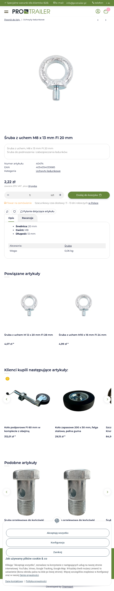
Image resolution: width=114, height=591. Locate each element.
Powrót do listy (12, 19)
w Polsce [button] (93, 203)
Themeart (67, 586)
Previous (6, 399)
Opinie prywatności (29, 575)
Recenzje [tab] (27, 217)
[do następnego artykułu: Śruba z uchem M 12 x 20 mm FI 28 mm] (106, 20)
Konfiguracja (57, 542)
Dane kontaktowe (14, 581)
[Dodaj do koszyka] (89, 195)
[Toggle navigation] (6, 11)
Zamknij (57, 552)
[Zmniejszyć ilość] (8, 195)
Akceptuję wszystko (58, 533)
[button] (98, 11)
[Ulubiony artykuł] (14, 211)
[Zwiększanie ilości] (60, 195)
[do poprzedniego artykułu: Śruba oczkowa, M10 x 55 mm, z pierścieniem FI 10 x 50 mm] (98, 20)
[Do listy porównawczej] (7, 211)
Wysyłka (32, 186)
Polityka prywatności (36, 581)
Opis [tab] (11, 217)
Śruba (68, 245)
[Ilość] (29, 195)
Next (107, 399)
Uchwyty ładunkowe (48, 170)
